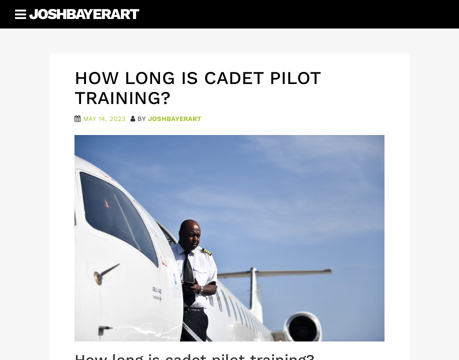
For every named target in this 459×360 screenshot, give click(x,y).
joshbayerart (175, 118)
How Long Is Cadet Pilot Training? (197, 88)
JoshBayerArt (83, 13)
